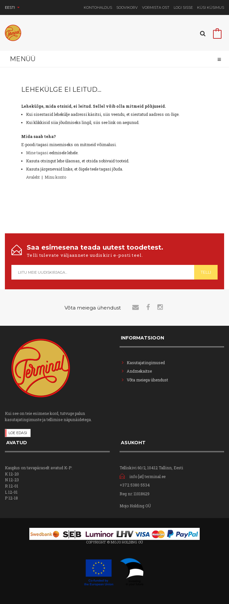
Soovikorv (127, 7)
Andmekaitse (140, 371)
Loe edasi (17, 433)
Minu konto (55, 177)
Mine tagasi (37, 152)
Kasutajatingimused (146, 362)
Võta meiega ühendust (147, 379)
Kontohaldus (98, 7)
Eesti (12, 7)
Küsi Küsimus (210, 7)
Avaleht (33, 177)
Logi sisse (183, 7)
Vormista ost (155, 7)
